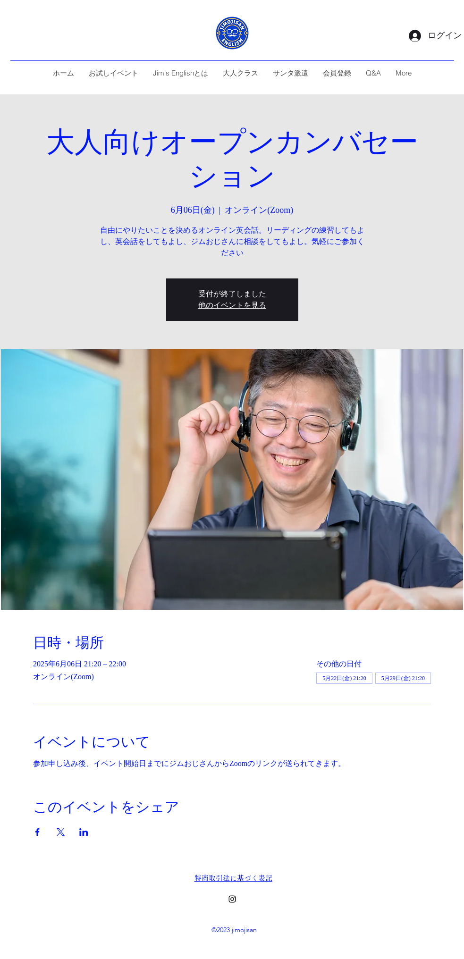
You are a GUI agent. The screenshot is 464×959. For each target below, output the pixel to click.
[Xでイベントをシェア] (60, 832)
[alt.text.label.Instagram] (232, 899)
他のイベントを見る (232, 305)
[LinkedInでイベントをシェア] (83, 832)
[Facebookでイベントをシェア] (37, 832)
